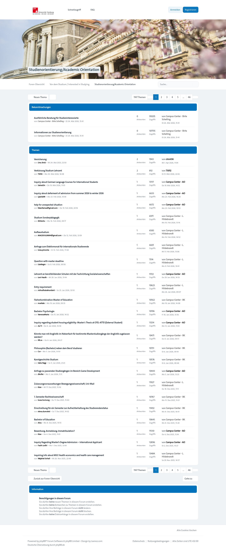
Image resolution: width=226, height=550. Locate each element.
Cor (39, 351)
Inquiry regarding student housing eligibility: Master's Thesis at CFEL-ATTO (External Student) (78, 322)
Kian (39, 387)
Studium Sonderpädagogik (46, 217)
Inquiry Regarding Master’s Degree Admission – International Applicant (68, 442)
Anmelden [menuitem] (175, 9)
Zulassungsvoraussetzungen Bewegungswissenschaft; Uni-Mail (64, 383)
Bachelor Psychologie (44, 311)
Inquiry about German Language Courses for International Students (66, 182)
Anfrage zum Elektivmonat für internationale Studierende (61, 246)
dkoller (40, 374)
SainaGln (41, 185)
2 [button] (161, 97)
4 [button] (172, 97)
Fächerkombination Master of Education (53, 299)
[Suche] (189, 84)
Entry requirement (42, 287)
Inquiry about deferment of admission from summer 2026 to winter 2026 (69, 193)
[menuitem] (73, 10)
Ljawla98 (41, 196)
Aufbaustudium (41, 232)
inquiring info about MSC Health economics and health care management (69, 455)
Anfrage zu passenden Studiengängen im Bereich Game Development (67, 371)
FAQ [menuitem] (90, 9)
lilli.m (40, 340)
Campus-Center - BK (175, 299)
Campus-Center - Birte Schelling (51, 121)
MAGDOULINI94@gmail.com (50, 235)
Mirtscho (41, 220)
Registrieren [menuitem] (190, 9)
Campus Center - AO (175, 181)
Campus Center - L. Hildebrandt (172, 217)
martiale (41, 303)
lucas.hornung (43, 400)
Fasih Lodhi (42, 445)
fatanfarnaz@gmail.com (48, 208)
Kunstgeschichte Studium (46, 359)
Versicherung (40, 159)
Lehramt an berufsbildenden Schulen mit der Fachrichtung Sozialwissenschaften (72, 274)
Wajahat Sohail (44, 458)
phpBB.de (60, 544)
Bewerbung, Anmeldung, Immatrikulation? (54, 431)
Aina (39, 422)
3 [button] (166, 97)
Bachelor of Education (44, 419)
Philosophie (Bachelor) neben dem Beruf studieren (58, 348)
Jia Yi (40, 325)
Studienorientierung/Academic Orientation (64, 69)
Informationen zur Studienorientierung (52, 132)
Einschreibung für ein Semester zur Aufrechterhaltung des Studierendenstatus (71, 408)
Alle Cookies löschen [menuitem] (184, 530)
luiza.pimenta (43, 249)
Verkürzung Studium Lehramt (48, 170)
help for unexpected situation (48, 204)
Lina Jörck (42, 162)
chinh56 (170, 159)
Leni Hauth (42, 277)
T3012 (40, 173)
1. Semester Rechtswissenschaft (49, 396)
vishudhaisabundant (46, 290)
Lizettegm (42, 264)
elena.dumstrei (44, 411)
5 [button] (177, 97)
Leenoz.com (96, 540)
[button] (195, 97)
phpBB (42, 540)
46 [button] (189, 97)
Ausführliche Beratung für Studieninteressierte (56, 118)
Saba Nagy (42, 362)
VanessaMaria (43, 314)
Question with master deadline (49, 261)
